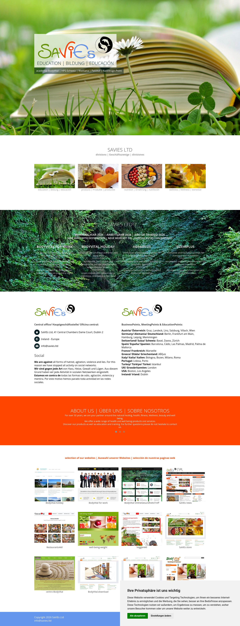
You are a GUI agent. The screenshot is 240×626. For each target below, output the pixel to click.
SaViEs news (185, 502)
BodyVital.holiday (54, 502)
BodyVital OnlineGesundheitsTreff (141, 502)
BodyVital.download (98, 591)
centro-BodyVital (54, 591)
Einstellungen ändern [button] (161, 615)
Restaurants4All (55, 547)
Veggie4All (142, 547)
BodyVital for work (98, 502)
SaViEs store (185, 547)
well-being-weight (98, 547)
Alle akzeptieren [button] (137, 615)
